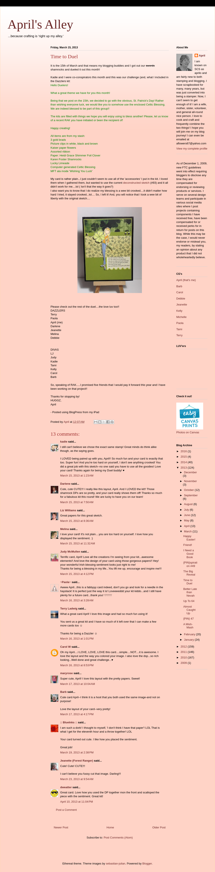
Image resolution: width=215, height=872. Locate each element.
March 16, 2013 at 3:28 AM (76, 600)
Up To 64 (188, 601)
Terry (179, 335)
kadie (63, 441)
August (189, 504)
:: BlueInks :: (68, 722)
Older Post (159, 827)
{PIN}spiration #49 (190, 564)
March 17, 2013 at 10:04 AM (77, 684)
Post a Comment (66, 809)
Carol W (65, 646)
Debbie (180, 298)
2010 (184, 657)
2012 (184, 646)
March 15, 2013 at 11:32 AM (77, 543)
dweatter (66, 787)
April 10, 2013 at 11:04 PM (76, 801)
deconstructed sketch (136, 182)
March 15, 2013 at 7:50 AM (76, 502)
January (189, 639)
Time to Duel (187, 582)
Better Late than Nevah (190, 592)
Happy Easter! (189, 538)
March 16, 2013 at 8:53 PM (77, 665)
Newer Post (61, 827)
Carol (179, 292)
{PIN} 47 (188, 618)
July (187, 509)
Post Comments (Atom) (118, 837)
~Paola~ (65, 582)
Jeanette (181, 304)
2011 (184, 652)
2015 (184, 456)
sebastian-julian (115, 863)
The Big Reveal (189, 573)
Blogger (147, 863)
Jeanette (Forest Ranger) (77, 760)
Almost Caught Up (189, 610)
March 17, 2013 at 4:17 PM (77, 714)
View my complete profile (191, 148)
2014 (184, 462)
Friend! (187, 545)
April (202, 55)
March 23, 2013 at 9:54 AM (76, 779)
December (190, 472)
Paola (179, 323)
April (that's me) (186, 280)
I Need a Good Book (188, 554)
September (191, 495)
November (190, 481)
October (189, 490)
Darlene (65, 483)
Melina (64, 529)
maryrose (66, 673)
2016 (184, 451)
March (188, 531)
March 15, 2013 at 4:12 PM (77, 574)
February (190, 634)
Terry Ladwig (68, 608)
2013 (184, 467)
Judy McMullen (70, 551)
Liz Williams (68, 510)
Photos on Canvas (187, 432)
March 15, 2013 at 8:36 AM (76, 520)
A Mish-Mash (188, 626)
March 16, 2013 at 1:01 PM (77, 638)
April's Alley (40, 24)
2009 (184, 662)
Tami (179, 329)
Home (110, 827)
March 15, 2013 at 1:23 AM (76, 475)
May (187, 520)
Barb (63, 691)
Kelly (179, 310)
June (187, 515)
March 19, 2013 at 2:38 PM (77, 752)
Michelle (181, 317)
